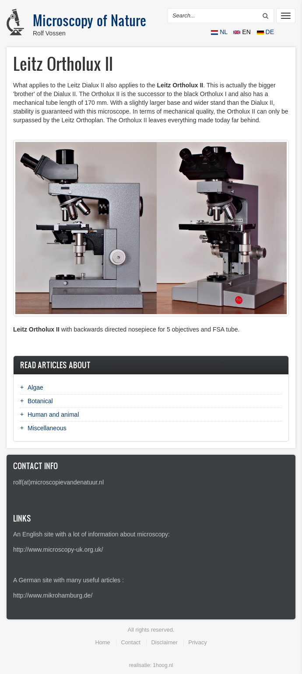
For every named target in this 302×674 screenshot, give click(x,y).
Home (102, 642)
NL (220, 31)
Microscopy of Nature (89, 20)
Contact (130, 642)
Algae (35, 387)
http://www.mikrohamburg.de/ (52, 595)
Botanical (40, 400)
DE (265, 31)
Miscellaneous (47, 428)
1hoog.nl (163, 665)
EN (242, 31)
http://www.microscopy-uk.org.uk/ (58, 549)
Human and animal (53, 414)
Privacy (197, 642)
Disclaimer (164, 642)
